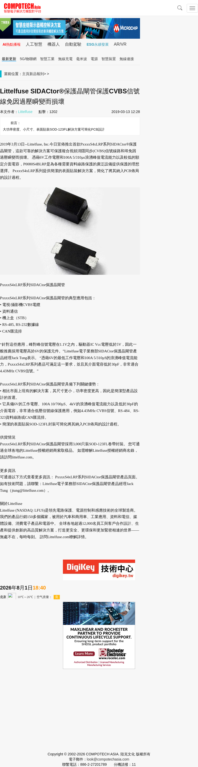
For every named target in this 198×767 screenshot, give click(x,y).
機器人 (53, 44)
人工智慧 (34, 44)
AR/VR (120, 44)
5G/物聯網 (28, 59)
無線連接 (127, 59)
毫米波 (81, 59)
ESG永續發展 (98, 44)
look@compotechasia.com (108, 759)
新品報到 (36, 74)
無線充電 (65, 59)
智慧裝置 (109, 59)
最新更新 (9, 59)
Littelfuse (25, 112)
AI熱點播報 (12, 44)
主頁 (25, 74)
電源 (94, 59)
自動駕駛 (73, 44)
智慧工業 (47, 59)
